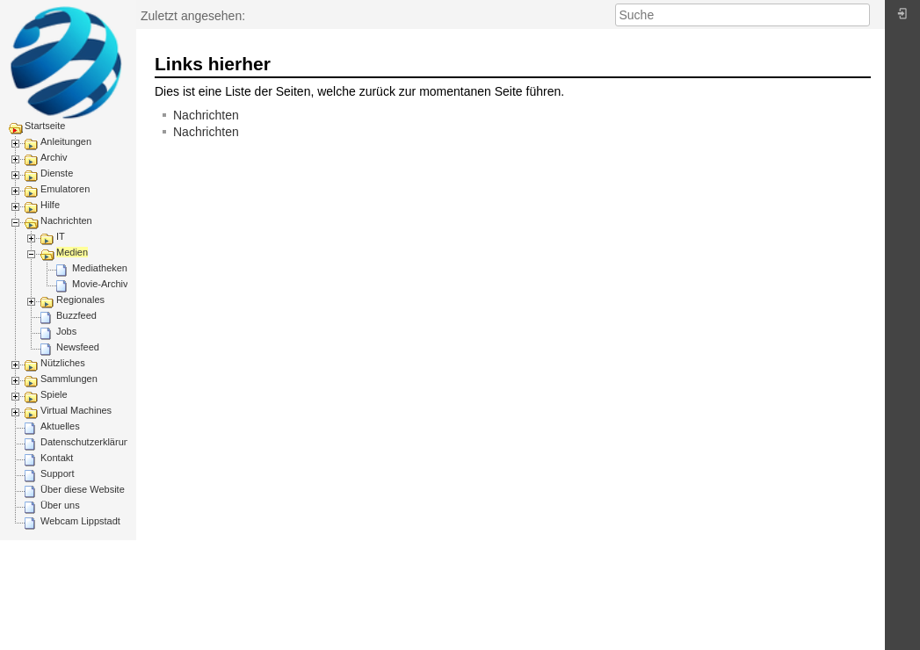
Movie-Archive (103, 283)
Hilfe (50, 204)
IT (60, 236)
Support (57, 473)
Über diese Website (82, 489)
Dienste (56, 173)
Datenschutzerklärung (87, 442)
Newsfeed (77, 347)
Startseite (45, 125)
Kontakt (56, 457)
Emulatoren (65, 189)
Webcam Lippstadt (80, 521)
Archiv (54, 157)
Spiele (54, 394)
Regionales (80, 299)
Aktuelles (60, 426)
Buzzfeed (76, 315)
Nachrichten (66, 220)
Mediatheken (99, 268)
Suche (860, 15)
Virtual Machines (76, 410)
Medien (72, 252)
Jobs (66, 331)
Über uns (60, 505)
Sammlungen (69, 378)
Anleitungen (65, 141)
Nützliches (62, 363)
